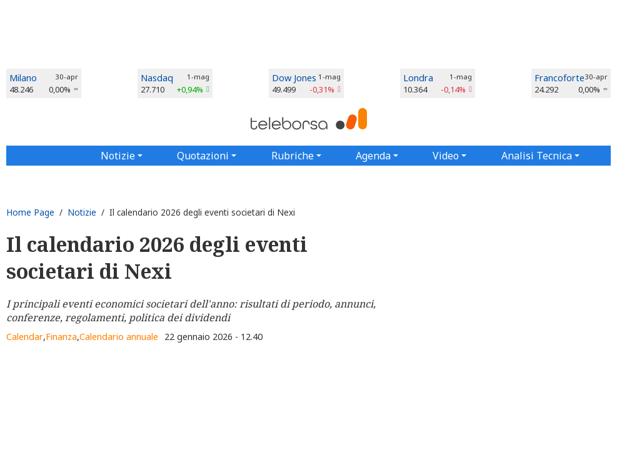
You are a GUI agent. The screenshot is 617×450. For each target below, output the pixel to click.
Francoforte (559, 78)
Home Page (30, 212)
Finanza (61, 336)
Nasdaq (157, 78)
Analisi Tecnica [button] (536, 155)
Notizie (82, 212)
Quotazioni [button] (203, 155)
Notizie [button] (118, 155)
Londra (418, 78)
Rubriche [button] (292, 155)
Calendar (24, 336)
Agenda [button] (373, 155)
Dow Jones (294, 78)
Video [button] (446, 155)
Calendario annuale (118, 336)
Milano (23, 78)
